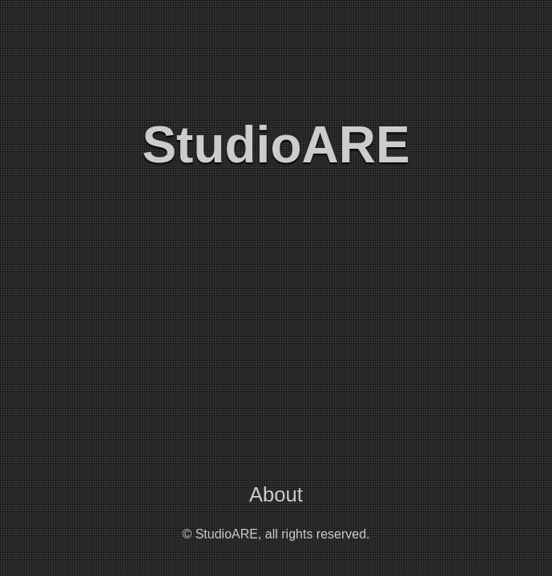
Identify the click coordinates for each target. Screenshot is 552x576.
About (276, 494)
